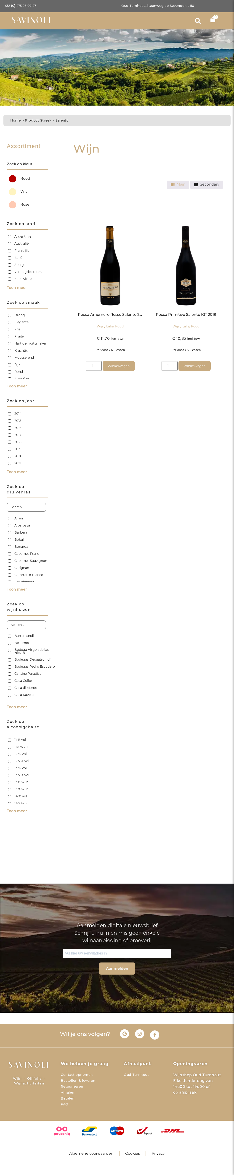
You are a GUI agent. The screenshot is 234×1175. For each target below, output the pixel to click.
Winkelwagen (119, 366)
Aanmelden (117, 968)
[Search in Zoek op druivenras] (26, 507)
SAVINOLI (31, 21)
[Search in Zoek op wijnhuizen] (26, 624)
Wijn (100, 326)
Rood (119, 326)
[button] (197, 21)
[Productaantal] (94, 366)
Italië (110, 326)
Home (15, 120)
